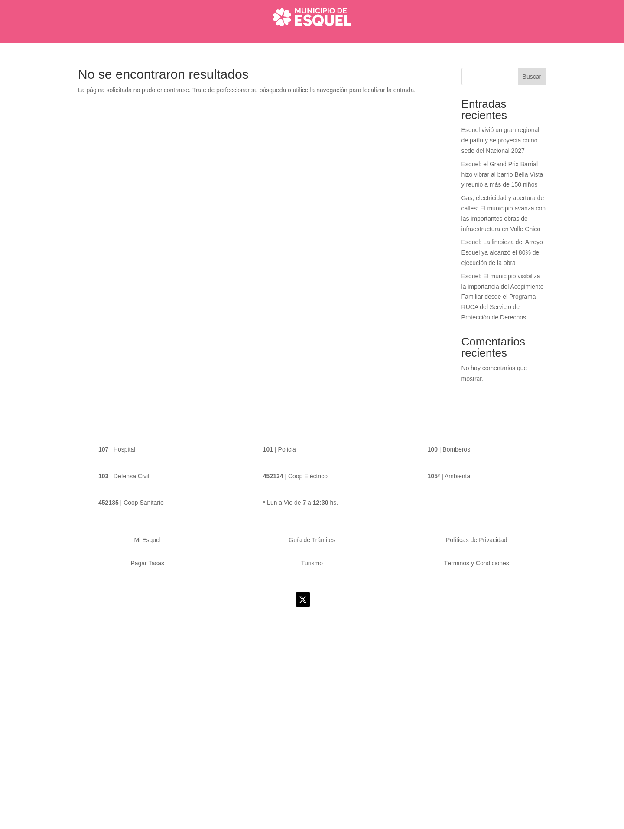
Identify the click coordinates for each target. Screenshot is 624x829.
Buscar (532, 94)
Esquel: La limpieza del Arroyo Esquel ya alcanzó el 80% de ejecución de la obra (502, 270)
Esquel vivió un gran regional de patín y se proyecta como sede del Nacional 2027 (500, 158)
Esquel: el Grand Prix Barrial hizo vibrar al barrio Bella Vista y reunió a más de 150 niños (502, 192)
